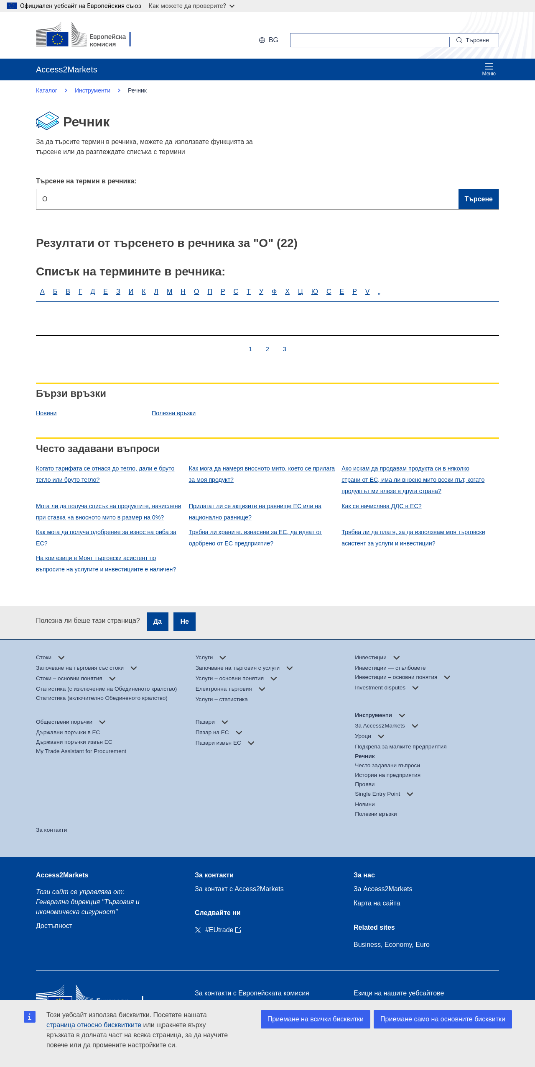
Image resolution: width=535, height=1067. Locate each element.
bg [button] (268, 40)
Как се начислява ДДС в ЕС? (381, 506)
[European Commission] (90, 35)
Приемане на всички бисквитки (316, 1019)
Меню (489, 69)
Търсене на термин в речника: (86, 181)
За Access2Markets (383, 888)
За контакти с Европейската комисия (252, 993)
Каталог (46, 90)
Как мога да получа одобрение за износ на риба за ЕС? (106, 538)
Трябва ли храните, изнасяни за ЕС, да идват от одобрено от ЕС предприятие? (255, 538)
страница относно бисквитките (93, 1024)
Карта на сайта (377, 903)
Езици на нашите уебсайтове (399, 993)
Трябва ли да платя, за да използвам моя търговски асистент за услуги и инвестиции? (413, 538)
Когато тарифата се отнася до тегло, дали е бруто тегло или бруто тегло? (105, 474)
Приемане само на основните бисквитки (442, 1019)
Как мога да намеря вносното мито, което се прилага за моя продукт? (262, 474)
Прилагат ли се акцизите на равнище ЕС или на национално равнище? (255, 512)
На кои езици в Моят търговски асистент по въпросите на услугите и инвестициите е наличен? (106, 564)
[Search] (474, 40)
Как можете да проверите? (191, 5)
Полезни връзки (174, 413)
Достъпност (54, 925)
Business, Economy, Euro (392, 944)
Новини (46, 413)
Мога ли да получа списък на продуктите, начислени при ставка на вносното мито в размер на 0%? (108, 512)
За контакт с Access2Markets (239, 888)
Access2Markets (62, 875)
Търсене (478, 199)
